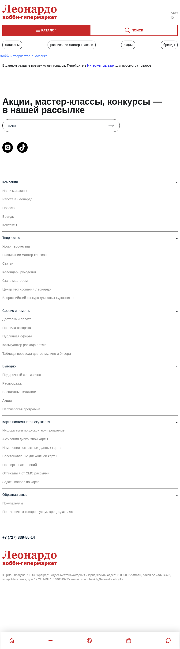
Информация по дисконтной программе (33, 430)
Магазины (12, 45)
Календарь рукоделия (19, 272)
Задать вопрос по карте (20, 482)
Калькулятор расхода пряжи (24, 345)
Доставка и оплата (16, 319)
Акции (128, 45)
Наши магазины (14, 191)
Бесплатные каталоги (19, 392)
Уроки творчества (16, 246)
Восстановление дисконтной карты (29, 456)
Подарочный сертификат (21, 375)
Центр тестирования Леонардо (26, 289)
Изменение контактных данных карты (31, 448)
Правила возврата (16, 328)
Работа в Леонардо (17, 199)
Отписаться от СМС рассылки (25, 473)
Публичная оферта (17, 336)
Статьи (7, 263)
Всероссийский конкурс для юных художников (38, 298)
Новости (8, 208)
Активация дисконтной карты (25, 439)
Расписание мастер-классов (71, 45)
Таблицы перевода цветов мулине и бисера (36, 353)
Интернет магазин (101, 65)
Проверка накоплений (19, 465)
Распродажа (12, 383)
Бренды (169, 45)
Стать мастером (15, 281)
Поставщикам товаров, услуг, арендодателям (37, 512)
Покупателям (12, 503)
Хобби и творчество (15, 56)
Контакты (9, 225)
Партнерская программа (21, 409)
